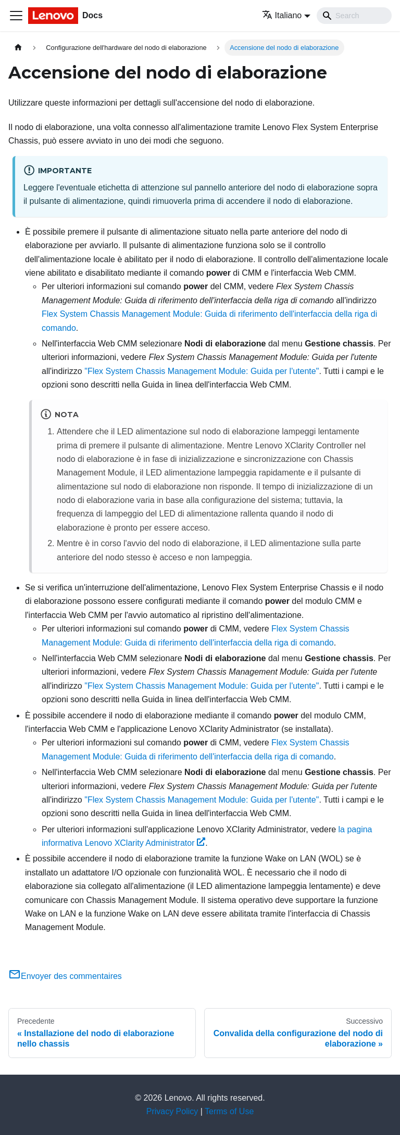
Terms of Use (229, 1111)
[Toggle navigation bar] (16, 15)
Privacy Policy (172, 1111)
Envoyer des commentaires (65, 976)
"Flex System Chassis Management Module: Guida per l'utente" (201, 371)
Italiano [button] (282, 15)
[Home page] (18, 48)
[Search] (354, 15)
